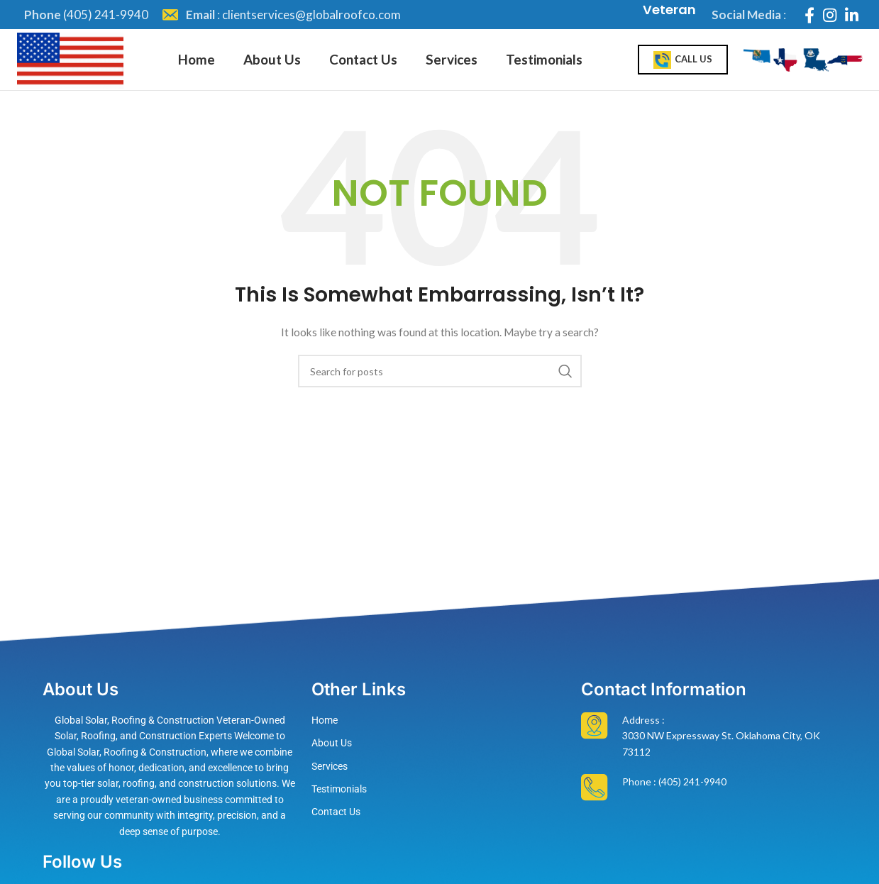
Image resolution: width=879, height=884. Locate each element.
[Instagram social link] (830, 15)
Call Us (682, 67)
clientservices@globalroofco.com (311, 14)
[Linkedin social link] (852, 15)
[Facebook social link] (809, 15)
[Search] (440, 384)
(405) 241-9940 (105, 14)
